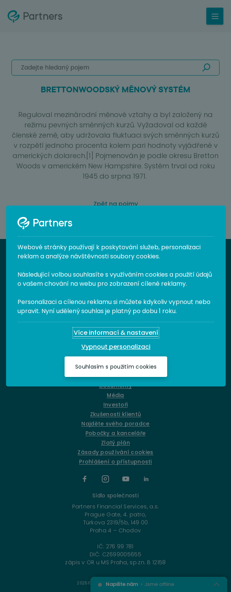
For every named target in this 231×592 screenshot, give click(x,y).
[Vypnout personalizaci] (115, 346)
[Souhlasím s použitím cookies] (116, 366)
